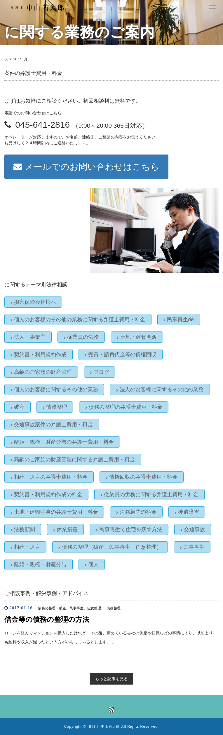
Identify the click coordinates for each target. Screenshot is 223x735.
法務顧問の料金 (136, 512)
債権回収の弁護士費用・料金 (141, 477)
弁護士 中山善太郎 (104, 727)
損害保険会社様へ (33, 302)
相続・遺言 (25, 547)
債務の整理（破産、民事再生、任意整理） (110, 547)
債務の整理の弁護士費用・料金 (123, 407)
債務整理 (55, 407)
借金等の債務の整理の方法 (46, 619)
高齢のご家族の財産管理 (41, 372)
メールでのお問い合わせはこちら (86, 166)
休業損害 (65, 529)
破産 (18, 407)
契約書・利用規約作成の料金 (46, 494)
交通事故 (192, 529)
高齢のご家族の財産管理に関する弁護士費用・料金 (73, 459)
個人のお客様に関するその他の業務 (54, 389)
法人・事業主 (28, 337)
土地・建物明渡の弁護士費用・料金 (54, 512)
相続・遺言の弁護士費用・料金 (49, 477)
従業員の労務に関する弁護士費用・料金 (149, 494)
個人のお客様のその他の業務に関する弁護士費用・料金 (78, 319)
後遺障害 (187, 512)
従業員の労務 (81, 337)
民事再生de (178, 319)
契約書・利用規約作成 (39, 354)
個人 (92, 564)
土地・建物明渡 (137, 337)
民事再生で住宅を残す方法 (129, 529)
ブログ (99, 372)
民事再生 (192, 547)
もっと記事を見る (111, 678)
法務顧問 (23, 529)
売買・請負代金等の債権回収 (120, 354)
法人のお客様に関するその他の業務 (160, 389)
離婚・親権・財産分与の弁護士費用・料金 (62, 442)
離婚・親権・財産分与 (39, 564)
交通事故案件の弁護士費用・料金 (52, 424)
